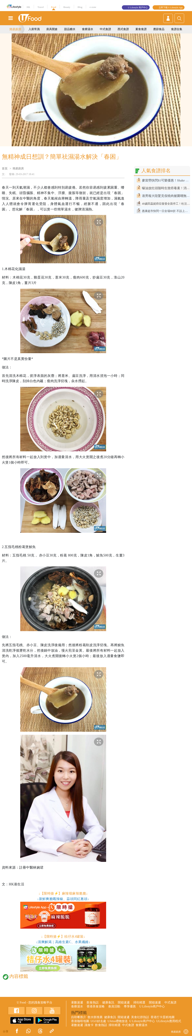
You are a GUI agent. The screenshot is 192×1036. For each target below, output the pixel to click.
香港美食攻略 (96, 1006)
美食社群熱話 (140, 1017)
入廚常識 (34, 29)
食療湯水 (87, 29)
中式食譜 (105, 29)
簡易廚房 (15, 29)
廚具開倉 (52, 29)
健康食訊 (108, 1002)
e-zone (93, 7)
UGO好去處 (98, 1021)
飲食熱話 (93, 1002)
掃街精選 (139, 1002)
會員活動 (114, 1006)
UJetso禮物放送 (118, 1021)
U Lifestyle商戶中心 (152, 1006)
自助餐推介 (78, 1017)
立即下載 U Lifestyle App (171, 7)
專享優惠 (130, 1006)
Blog (80, 7)
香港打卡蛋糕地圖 (163, 1017)
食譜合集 (176, 29)
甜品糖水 (69, 29)
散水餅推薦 (95, 1017)
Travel (41, 7)
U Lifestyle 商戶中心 (138, 7)
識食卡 (89, 1025)
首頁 (5, 168)
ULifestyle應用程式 (168, 1021)
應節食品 (158, 29)
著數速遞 (77, 1002)
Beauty (66, 7)
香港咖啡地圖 (80, 1021)
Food (53, 7)
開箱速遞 (124, 1002)
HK (28, 7)
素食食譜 (141, 29)
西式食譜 (123, 29)
